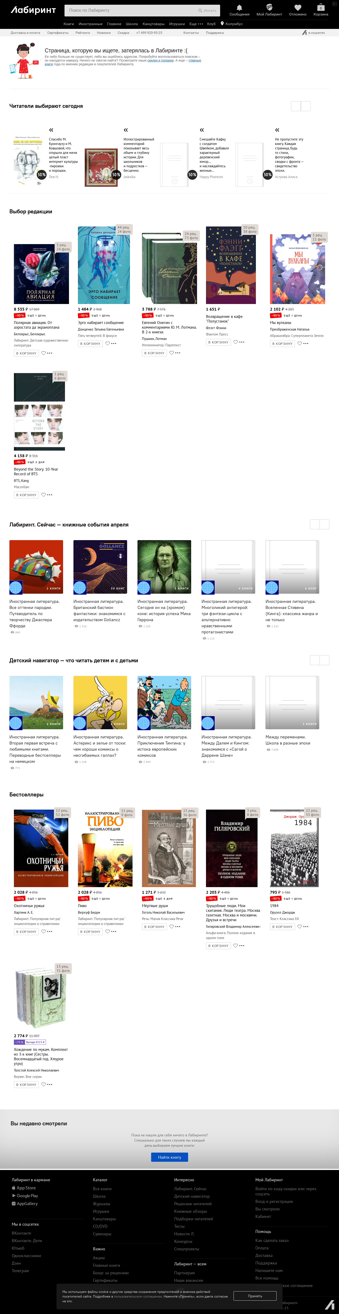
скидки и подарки (160, 60)
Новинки (104, 33)
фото (63, 249)
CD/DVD (100, 1226)
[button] (296, 106)
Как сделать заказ (272, 1240)
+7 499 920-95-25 (149, 33)
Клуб (211, 24)
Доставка (264, 1255)
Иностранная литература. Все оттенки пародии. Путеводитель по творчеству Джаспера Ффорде (34, 613)
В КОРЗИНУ (26, 353)
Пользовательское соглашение (284, 1285)
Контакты (191, 33)
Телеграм (20, 1270)
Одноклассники (26, 1255)
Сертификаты (58, 33)
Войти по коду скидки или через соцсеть (285, 1191)
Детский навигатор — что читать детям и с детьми (73, 660)
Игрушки (177, 24)
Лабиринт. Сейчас (190, 1188)
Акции (99, 1257)
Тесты (179, 1226)
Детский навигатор (192, 1196)
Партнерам (184, 1272)
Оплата (262, 1248)
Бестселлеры (26, 794)
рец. (61, 245)
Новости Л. (184, 1233)
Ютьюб (18, 1248)
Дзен (16, 1263)
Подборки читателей (193, 1218)
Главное (114, 24)
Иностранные (90, 24)
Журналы (101, 1203)
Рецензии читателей (193, 1203)
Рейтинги (83, 33)
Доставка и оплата (25, 33)
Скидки (123, 33)
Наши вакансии (188, 1280)
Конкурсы (183, 1241)
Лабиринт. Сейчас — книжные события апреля (69, 524)
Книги (69, 24)
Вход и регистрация (274, 1201)
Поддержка (215, 33)
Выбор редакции (30, 211)
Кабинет (263, 1216)
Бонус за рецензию (111, 1272)
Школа (132, 24)
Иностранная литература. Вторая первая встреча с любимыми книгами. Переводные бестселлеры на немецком (35, 749)
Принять (255, 1296)
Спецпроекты (186, 1249)
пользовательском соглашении (138, 1296)
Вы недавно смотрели (39, 1123)
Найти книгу (169, 1157)
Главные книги (106, 1265)
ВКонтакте (21, 1233)
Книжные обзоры (190, 1211)
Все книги (102, 1188)
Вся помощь (266, 1278)
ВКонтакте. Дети (27, 1240)
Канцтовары (154, 24)
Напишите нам (269, 1270)
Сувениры (102, 1233)
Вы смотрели (267, 1209)
